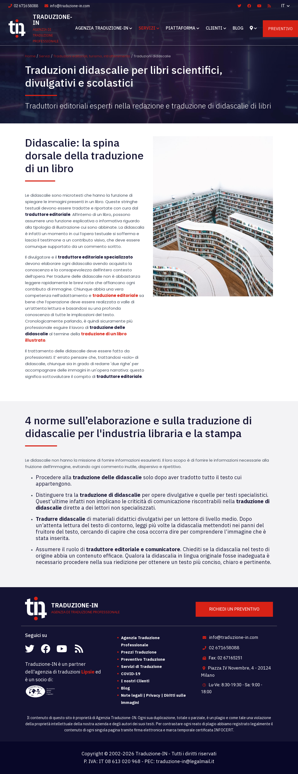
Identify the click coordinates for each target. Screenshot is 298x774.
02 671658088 (23, 5)
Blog (238, 28)
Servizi (147, 28)
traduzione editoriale (115, 295)
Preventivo (280, 28)
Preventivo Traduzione (143, 659)
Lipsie (87, 672)
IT (283, 5)
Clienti (214, 28)
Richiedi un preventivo (234, 609)
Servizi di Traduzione (141, 666)
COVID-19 (130, 673)
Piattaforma (180, 28)
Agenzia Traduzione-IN (101, 28)
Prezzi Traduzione (138, 652)
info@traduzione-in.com (67, 5)
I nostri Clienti (135, 680)
